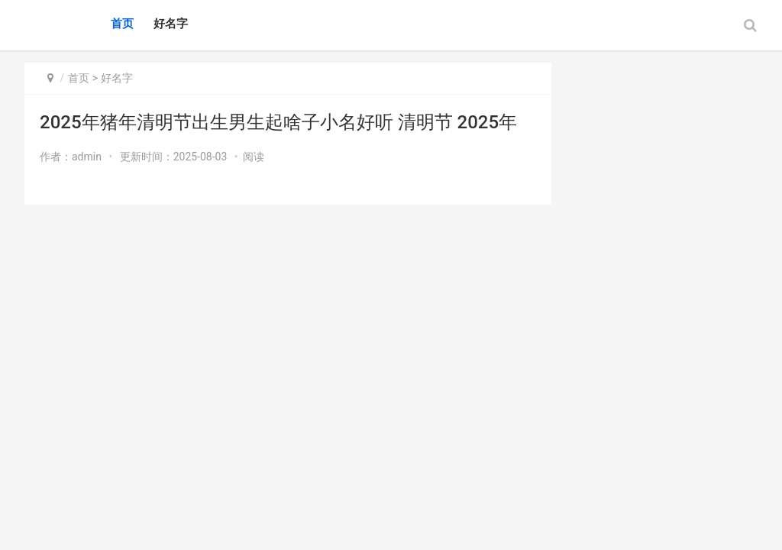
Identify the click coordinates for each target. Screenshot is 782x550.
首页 (122, 24)
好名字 (170, 24)
